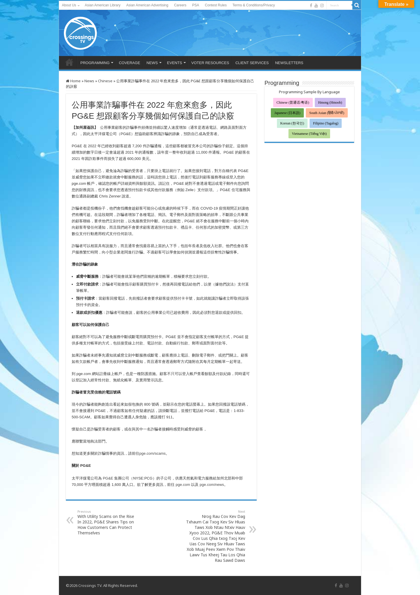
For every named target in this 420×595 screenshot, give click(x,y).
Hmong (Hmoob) (330, 102)
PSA (195, 5)
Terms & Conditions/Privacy (253, 5)
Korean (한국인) (292, 123)
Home (73, 80)
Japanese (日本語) (287, 113)
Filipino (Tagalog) (325, 123)
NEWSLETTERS (289, 63)
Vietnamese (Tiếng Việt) (309, 134)
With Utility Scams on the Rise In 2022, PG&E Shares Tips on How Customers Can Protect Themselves (107, 522)
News (89, 80)
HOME (69, 62)
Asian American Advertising (147, 5)
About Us (69, 5)
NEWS (152, 63)
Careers (180, 5)
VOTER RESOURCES (210, 63)
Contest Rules (216, 5)
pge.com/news (212, 484)
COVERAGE (129, 63)
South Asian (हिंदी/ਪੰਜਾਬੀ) (326, 113)
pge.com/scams (152, 453)
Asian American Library (102, 5)
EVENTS (174, 63)
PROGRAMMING (95, 63)
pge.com (183, 484)
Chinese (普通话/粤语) (293, 102)
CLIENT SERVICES (252, 63)
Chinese (105, 80)
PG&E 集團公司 (116, 478)
